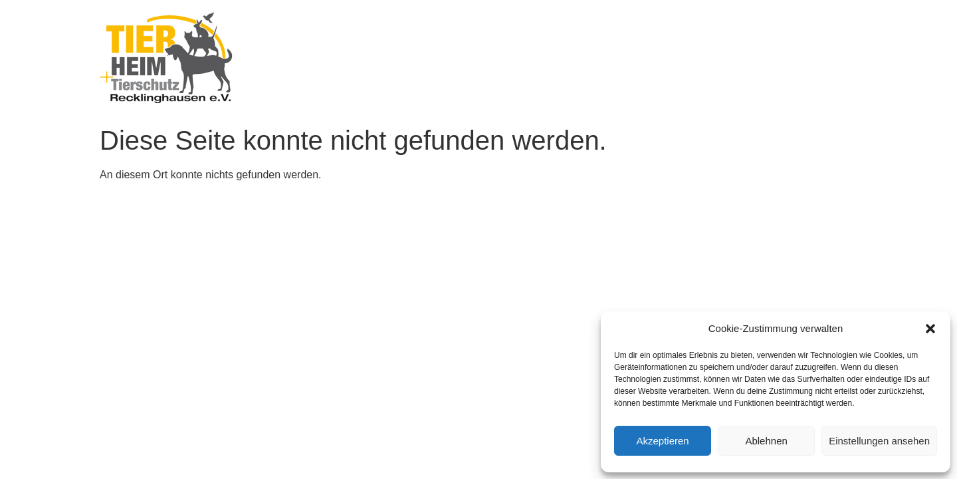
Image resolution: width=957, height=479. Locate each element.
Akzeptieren (662, 440)
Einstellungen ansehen (879, 440)
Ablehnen (766, 440)
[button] (930, 328)
